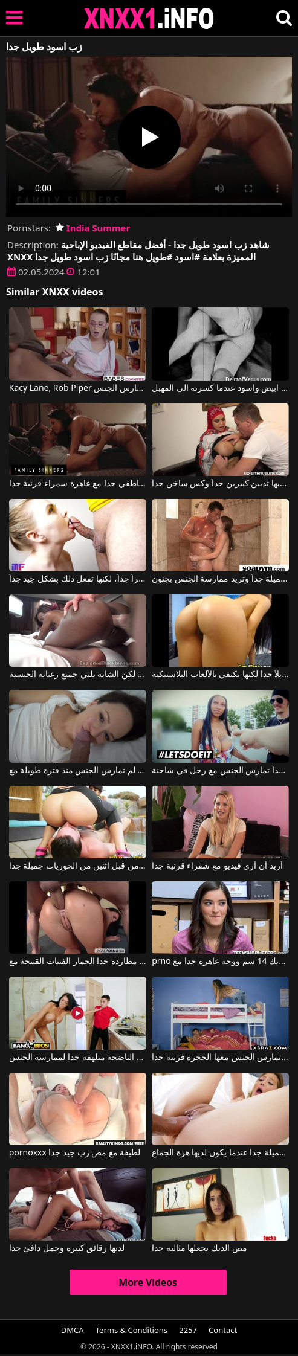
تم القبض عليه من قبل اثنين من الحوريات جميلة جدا (77, 866)
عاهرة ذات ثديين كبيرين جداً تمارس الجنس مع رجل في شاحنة (220, 771)
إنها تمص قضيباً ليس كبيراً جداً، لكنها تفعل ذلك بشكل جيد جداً (77, 579)
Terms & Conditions (131, 1330)
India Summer (93, 228)
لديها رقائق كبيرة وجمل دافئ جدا (67, 1248)
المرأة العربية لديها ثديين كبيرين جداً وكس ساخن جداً (220, 484)
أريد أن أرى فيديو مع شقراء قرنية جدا (217, 866)
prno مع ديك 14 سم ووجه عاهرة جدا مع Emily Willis (220, 961)
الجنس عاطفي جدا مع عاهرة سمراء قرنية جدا (77, 484)
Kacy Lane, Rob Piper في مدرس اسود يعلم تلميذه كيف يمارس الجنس (77, 388)
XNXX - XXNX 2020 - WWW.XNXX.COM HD (149, 18)
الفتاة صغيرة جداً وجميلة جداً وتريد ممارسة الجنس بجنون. (220, 579)
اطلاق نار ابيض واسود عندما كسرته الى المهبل (220, 388)
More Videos (147, 1282)
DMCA (72, 1330)
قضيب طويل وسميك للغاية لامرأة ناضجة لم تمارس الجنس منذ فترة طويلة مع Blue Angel (77, 771)
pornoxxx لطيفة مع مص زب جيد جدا (75, 1153)
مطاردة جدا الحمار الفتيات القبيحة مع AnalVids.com (77, 961)
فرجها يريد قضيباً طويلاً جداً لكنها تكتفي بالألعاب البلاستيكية (220, 675)
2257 (188, 1330)
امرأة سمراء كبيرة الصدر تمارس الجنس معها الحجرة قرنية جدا (220, 1057)
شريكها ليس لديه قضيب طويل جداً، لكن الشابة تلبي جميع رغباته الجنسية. (77, 675)
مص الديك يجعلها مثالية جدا (199, 1248)
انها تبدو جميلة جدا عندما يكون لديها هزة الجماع (220, 1153)
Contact (223, 1330)
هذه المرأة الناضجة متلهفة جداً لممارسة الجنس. (77, 1057)
